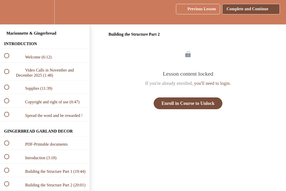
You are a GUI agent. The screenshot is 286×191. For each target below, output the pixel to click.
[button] (9, 12)
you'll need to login (212, 83)
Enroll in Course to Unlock (188, 103)
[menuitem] (44, 12)
